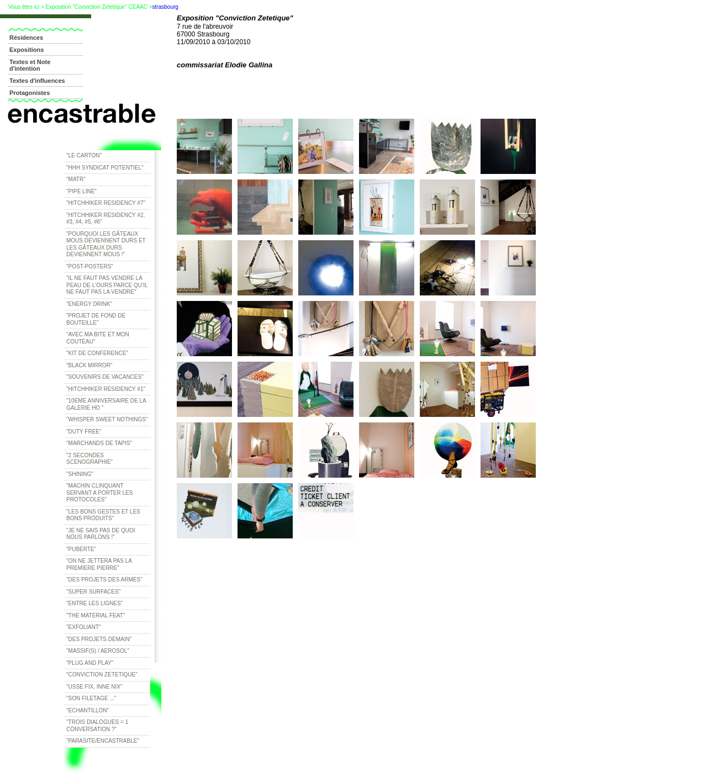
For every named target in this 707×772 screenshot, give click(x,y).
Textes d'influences (37, 80)
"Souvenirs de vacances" (105, 377)
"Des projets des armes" (104, 580)
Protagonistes (29, 92)
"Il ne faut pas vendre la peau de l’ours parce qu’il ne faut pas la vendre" (107, 285)
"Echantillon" (87, 710)
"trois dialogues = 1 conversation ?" (97, 725)
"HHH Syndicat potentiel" (105, 168)
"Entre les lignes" (94, 603)
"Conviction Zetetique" (102, 674)
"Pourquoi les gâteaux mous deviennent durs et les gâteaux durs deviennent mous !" (106, 244)
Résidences (26, 37)
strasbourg (165, 7)
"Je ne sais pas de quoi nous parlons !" (100, 534)
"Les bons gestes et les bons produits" (103, 515)
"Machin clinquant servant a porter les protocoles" (99, 493)
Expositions (26, 49)
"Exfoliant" (83, 627)
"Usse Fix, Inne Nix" (94, 687)
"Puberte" (81, 549)
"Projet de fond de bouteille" (95, 319)
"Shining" (79, 474)
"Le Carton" (84, 155)
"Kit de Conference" (97, 353)
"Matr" (76, 179)
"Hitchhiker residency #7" (105, 203)
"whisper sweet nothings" (106, 419)
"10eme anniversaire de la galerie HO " (106, 404)
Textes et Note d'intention (29, 65)
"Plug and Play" (89, 663)
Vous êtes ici (23, 7)
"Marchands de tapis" (99, 443)
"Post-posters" (89, 266)
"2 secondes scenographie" (89, 459)
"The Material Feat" (95, 615)
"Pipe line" (81, 191)
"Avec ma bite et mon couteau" (97, 338)
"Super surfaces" (93, 592)
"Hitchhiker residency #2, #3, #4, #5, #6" (105, 218)
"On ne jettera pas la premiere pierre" (99, 564)
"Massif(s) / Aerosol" (97, 651)
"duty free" (84, 432)
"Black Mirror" (89, 365)
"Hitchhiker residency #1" (105, 389)
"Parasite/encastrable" (102, 741)
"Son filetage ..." (91, 698)
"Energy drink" (89, 304)
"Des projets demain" (98, 639)
